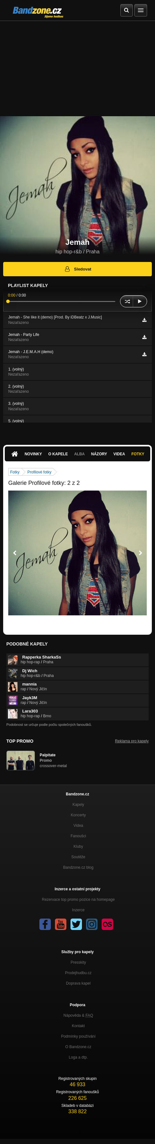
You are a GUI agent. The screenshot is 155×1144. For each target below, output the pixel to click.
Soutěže (78, 857)
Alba (79, 454)
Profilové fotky (39, 472)
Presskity (78, 962)
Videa (119, 454)
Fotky (138, 454)
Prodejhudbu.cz (78, 973)
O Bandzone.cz (78, 1047)
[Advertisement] (77, 68)
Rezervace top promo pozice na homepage (78, 899)
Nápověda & (78, 1015)
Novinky (33, 454)
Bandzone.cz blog (78, 867)
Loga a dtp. (78, 1057)
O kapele (58, 454)
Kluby (78, 846)
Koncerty (78, 815)
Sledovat (77, 268)
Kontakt (78, 1026)
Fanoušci (78, 836)
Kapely (78, 804)
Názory (99, 454)
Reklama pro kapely (132, 741)
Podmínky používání (78, 1036)
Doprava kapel (78, 983)
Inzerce (78, 910)
